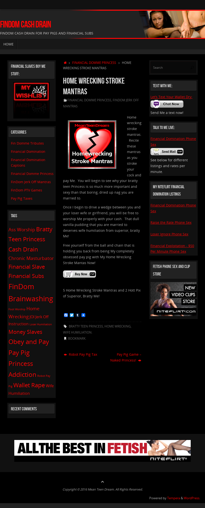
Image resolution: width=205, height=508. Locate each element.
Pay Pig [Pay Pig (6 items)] (19, 352)
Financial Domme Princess (94, 63)
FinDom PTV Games (26, 190)
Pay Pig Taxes (21, 198)
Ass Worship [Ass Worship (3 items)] (21, 229)
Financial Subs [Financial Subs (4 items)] (26, 275)
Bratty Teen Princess (86, 326)
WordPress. (192, 498)
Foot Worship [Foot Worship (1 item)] (16, 309)
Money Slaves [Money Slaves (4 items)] (25, 331)
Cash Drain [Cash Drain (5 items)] (23, 249)
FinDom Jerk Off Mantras (31, 182)
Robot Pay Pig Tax (80, 354)
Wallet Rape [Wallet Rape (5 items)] (29, 385)
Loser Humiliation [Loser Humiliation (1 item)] (41, 324)
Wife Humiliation (77, 332)
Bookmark (77, 338)
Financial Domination (28, 151)
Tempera (173, 498)
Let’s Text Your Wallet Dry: (171, 97)
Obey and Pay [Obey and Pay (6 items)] (28, 341)
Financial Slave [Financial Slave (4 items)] (26, 266)
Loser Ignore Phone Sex (169, 234)
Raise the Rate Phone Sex (170, 222)
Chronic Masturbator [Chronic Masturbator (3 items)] (31, 258)
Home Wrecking (117, 326)
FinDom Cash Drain (25, 24)
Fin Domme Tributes (27, 143)
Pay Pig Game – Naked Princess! (125, 357)
